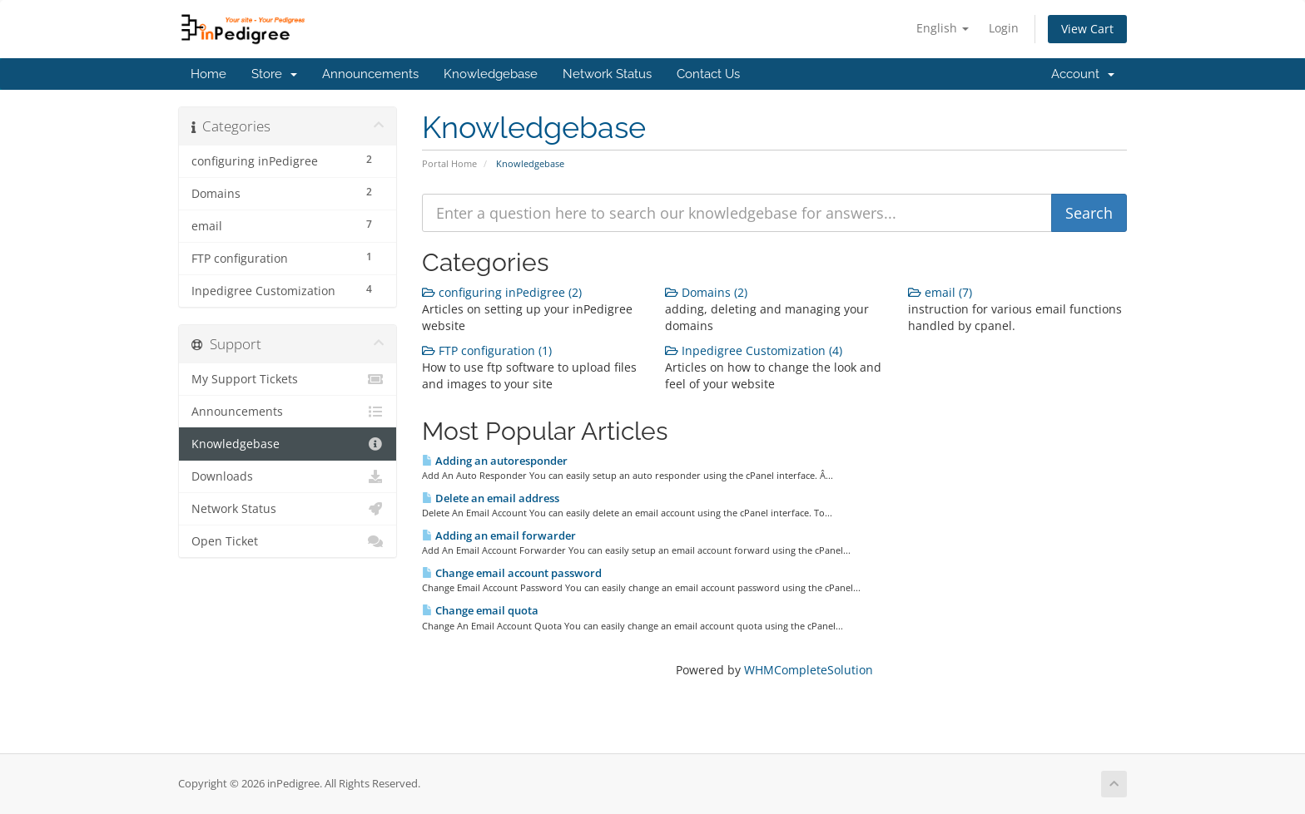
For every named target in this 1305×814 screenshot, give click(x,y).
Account (1082, 74)
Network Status (607, 74)
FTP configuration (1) (487, 350)
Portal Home (449, 163)
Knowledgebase (491, 74)
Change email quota (480, 610)
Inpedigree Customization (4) (753, 350)
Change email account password (512, 572)
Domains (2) (706, 292)
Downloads (287, 476)
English (942, 28)
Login (1004, 28)
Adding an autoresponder (495, 460)
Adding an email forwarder (499, 535)
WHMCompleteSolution (808, 670)
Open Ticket (287, 541)
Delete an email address (490, 498)
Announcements (370, 74)
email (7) (940, 292)
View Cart (1087, 29)
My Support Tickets (287, 379)
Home (208, 74)
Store (274, 74)
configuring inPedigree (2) (502, 292)
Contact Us (708, 74)
